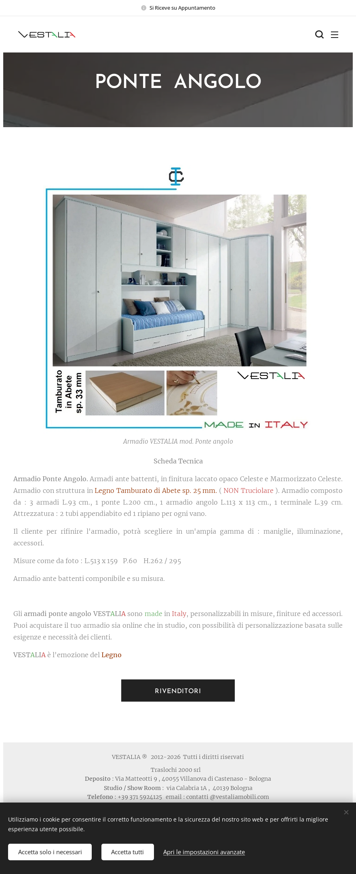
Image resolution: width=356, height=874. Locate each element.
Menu (334, 34)
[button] (318, 34)
